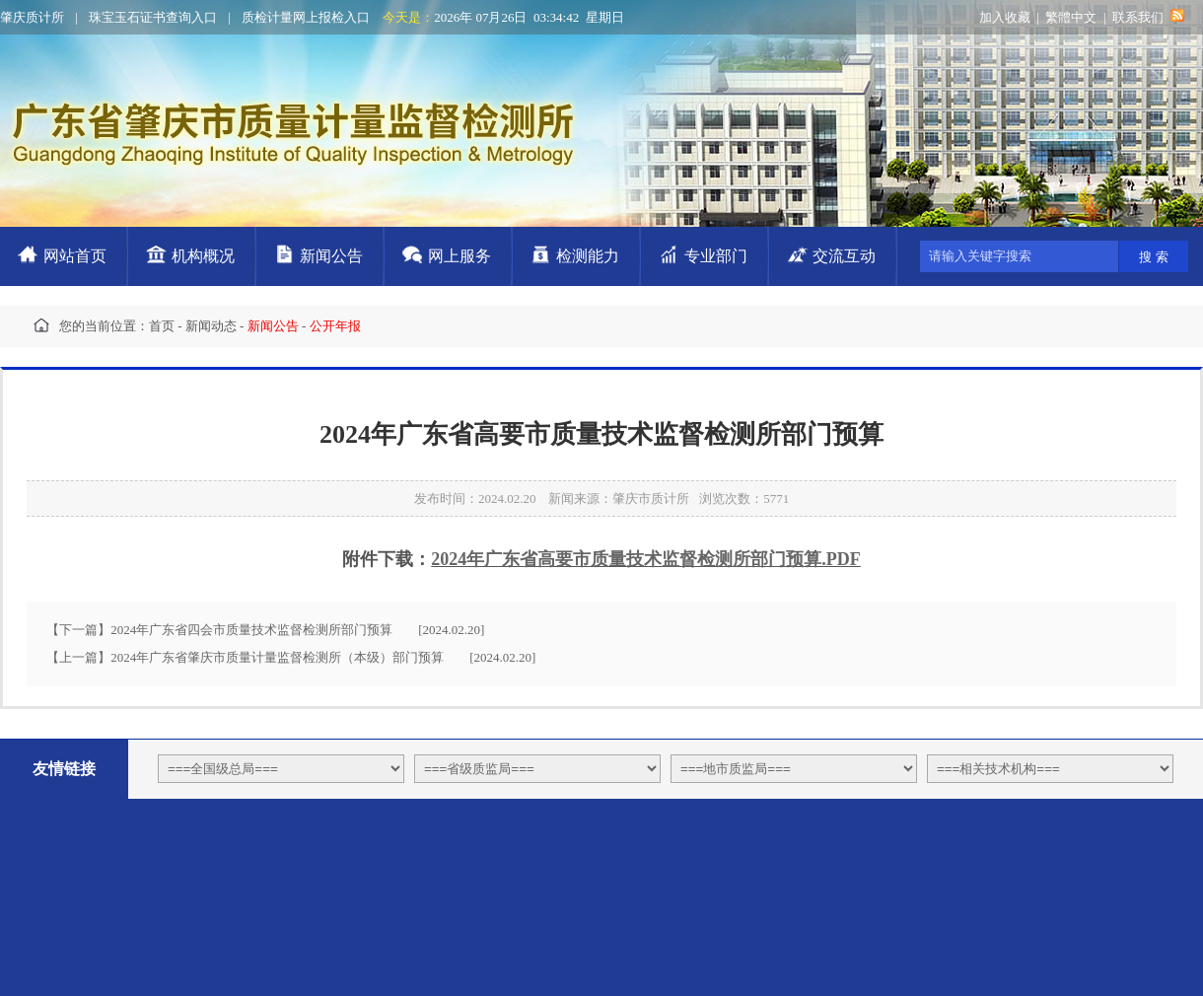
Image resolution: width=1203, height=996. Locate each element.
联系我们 (1138, 17)
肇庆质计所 (32, 17)
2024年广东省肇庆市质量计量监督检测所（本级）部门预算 (277, 657)
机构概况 (203, 256)
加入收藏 (1004, 17)
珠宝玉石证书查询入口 (153, 17)
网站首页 (74, 256)
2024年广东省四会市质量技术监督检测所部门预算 (251, 629)
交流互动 (844, 256)
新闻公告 (331, 256)
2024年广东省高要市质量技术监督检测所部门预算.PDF (646, 559)
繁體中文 (1071, 17)
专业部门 (715, 256)
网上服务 (459, 256)
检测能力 (587, 256)
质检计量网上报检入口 (306, 17)
